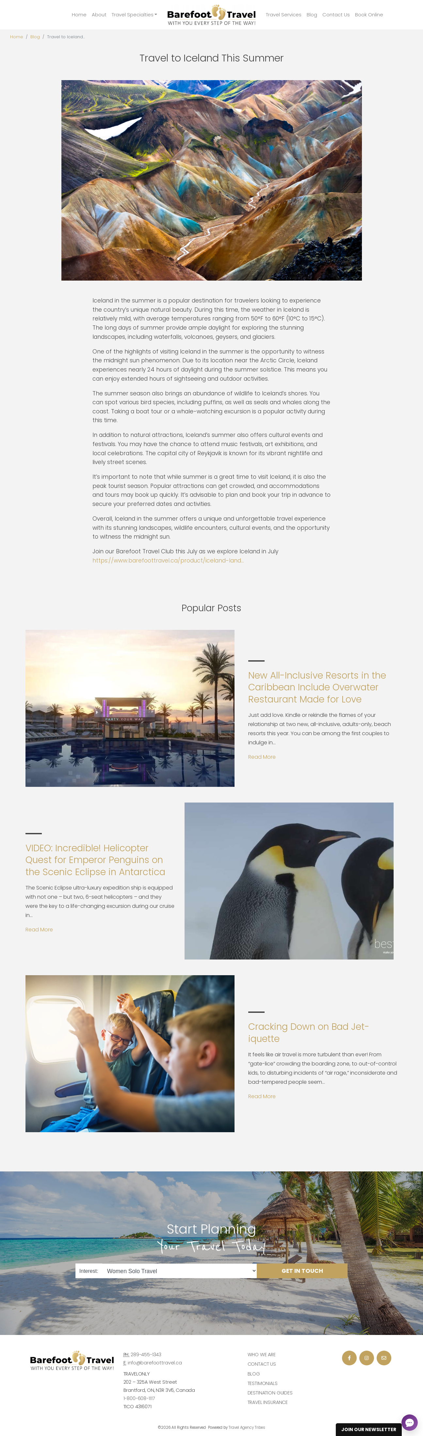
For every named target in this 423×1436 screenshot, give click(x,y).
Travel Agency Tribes (247, 1427)
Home (79, 14)
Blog (312, 14)
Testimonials (263, 1383)
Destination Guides (270, 1393)
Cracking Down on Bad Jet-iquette (308, 1032)
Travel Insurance (268, 1402)
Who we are (262, 1354)
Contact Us (336, 14)
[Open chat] (409, 1422)
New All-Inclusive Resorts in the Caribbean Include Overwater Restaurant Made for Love (317, 687)
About (99, 14)
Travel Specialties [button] (133, 14)
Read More (262, 757)
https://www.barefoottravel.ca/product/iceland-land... (168, 560)
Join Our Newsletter (368, 1429)
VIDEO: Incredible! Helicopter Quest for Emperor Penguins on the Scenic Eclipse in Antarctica (95, 860)
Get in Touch (302, 1271)
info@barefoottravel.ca (155, 1362)
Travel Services (283, 14)
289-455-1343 (146, 1354)
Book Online (369, 14)
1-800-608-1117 (139, 1398)
